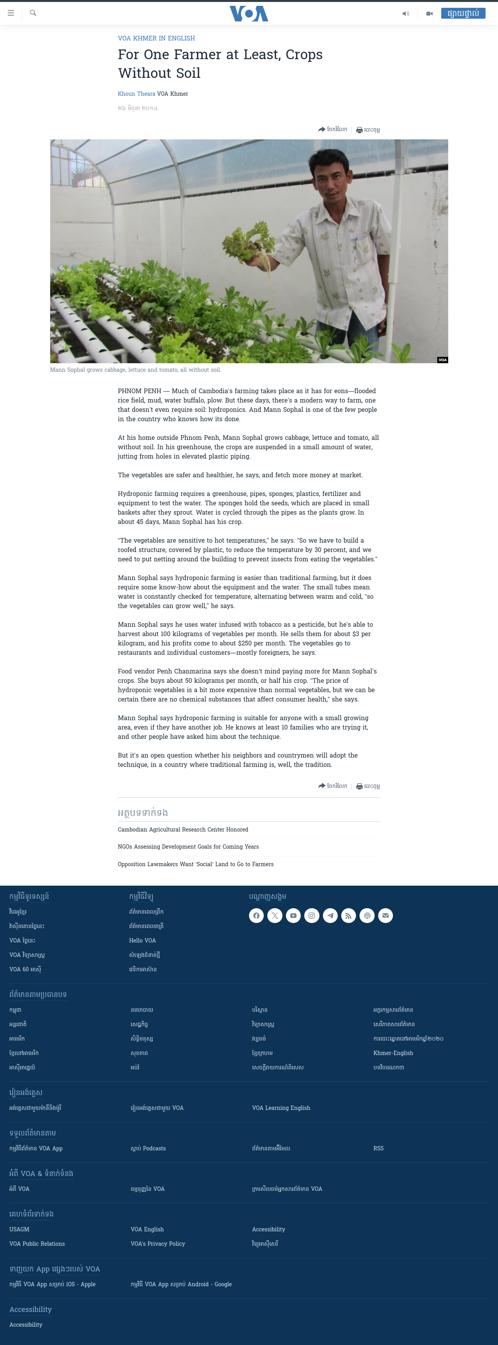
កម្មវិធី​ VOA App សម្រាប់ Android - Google (181, 1285)
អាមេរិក (17, 1039)
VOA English (147, 1230)
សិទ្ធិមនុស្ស (142, 1039)
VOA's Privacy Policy (158, 1244)
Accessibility (268, 1230)
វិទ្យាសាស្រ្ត (263, 1025)
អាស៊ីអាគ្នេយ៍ (22, 1068)
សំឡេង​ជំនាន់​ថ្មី (144, 955)
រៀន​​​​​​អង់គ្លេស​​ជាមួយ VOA (157, 1108)
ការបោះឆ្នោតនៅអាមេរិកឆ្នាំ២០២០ (409, 1039)
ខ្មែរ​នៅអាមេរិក (24, 1054)
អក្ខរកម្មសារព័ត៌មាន (393, 1010)
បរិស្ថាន (260, 1010)
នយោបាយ (142, 1010)
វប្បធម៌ (259, 1039)
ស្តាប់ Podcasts (148, 1149)
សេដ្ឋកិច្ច (139, 1025)
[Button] (332, 129)
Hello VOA (142, 941)
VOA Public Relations (37, 1244)
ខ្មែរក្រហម (262, 1054)
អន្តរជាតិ (17, 1025)
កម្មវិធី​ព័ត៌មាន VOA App (36, 1149)
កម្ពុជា (15, 1010)
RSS (379, 1149)
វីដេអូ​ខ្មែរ (17, 912)
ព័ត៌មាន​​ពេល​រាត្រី (146, 927)
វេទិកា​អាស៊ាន (143, 970)
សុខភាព (139, 1054)
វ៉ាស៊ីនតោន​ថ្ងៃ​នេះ (27, 927)
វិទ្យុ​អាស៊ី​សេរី (265, 1244)
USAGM (19, 1230)
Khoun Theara (136, 94)
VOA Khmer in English (156, 39)
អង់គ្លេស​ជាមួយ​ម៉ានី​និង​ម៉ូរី (35, 1108)
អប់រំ (135, 1068)
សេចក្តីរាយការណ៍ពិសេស (278, 1068)
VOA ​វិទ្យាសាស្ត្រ (27, 955)
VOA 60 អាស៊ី (25, 970)
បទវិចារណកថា (389, 1068)
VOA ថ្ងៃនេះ (22, 941)
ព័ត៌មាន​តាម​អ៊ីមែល (271, 1149)
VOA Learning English (281, 1108)
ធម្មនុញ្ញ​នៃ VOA (148, 1189)
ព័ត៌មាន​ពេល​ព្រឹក (146, 912)
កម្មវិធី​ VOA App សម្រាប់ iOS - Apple (52, 1285)
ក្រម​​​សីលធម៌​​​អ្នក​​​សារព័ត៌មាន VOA (287, 1189)
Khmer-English (393, 1054)
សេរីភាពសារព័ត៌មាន (394, 1025)
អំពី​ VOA (19, 1189)
